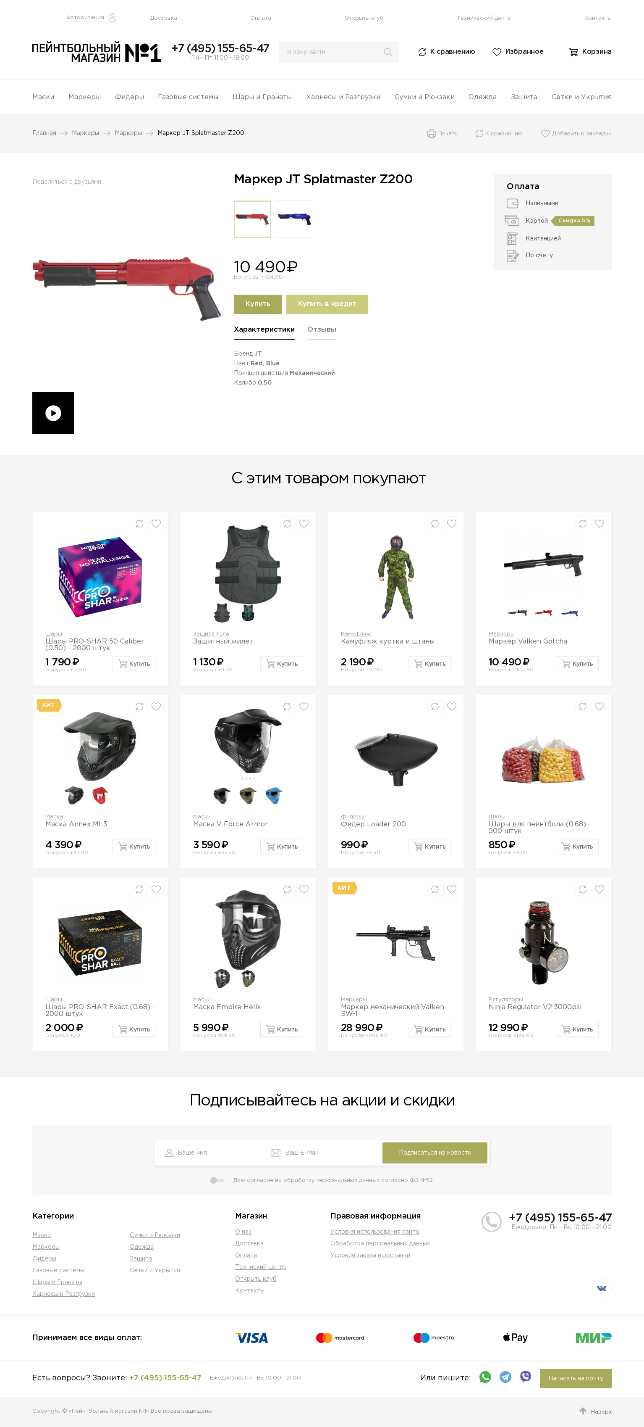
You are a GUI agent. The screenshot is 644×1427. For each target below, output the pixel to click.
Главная (44, 133)
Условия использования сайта (374, 1231)
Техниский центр (260, 1267)
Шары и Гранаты (262, 97)
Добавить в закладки (582, 134)
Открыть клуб (364, 18)
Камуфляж (356, 634)
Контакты (598, 18)
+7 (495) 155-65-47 (220, 49)
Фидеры (129, 97)
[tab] (264, 332)
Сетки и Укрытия (582, 97)
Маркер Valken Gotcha (528, 641)
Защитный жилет (223, 641)
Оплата (260, 18)
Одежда (483, 97)
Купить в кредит (327, 304)
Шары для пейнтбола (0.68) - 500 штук (540, 827)
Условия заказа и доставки (370, 1255)
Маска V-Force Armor (230, 824)
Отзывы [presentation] (321, 330)
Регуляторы (506, 999)
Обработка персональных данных (380, 1243)
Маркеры (84, 97)
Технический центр (484, 18)
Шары (53, 634)
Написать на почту (575, 1378)
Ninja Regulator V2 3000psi (535, 1007)
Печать (447, 134)
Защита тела (211, 634)
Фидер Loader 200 (373, 824)
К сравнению (452, 52)
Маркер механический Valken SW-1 (392, 1010)
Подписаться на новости (435, 1152)
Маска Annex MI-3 (76, 824)
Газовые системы (188, 97)
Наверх (601, 1412)
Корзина (597, 52)
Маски (43, 97)
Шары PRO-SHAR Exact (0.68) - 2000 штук (100, 1010)
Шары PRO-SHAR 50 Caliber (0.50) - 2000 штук (94, 645)
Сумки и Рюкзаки (425, 97)
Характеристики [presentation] (264, 330)
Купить (258, 304)
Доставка (163, 18)
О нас (243, 1231)
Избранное (524, 52)
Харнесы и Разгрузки (343, 97)
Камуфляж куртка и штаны (388, 641)
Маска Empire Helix (227, 1007)
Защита (524, 97)
